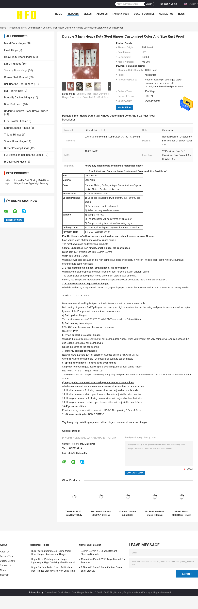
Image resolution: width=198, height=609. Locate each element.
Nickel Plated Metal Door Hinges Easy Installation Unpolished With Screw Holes (181, 513)
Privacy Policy (36, 592)
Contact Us (166, 14)
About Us (102, 14)
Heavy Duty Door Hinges (18, 57)
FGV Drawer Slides (15, 121)
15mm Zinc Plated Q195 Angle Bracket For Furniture (103, 561)
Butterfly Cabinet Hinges (18, 97)
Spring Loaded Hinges (17, 127)
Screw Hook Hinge (15, 141)
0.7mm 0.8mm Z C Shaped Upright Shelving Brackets (99, 553)
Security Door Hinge (15, 70)
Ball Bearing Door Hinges (18, 84)
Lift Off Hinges (12, 63)
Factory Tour (121, 14)
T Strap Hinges (12, 134)
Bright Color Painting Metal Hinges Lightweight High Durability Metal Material (53, 561)
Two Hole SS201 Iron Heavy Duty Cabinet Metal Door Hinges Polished (73, 513)
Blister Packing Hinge (16, 148)
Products (73, 14)
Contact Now (124, 107)
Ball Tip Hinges (13, 90)
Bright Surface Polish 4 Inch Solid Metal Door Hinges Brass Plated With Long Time (53, 569)
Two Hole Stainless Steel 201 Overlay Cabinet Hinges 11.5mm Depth (101, 513)
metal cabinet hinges (104, 422)
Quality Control (144, 14)
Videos (88, 14)
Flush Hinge (11, 50)
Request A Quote (168, 3)
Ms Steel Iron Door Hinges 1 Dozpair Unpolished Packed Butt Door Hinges (155, 513)
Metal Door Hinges (30, 27)
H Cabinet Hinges (14, 161)
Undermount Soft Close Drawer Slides (26, 111)
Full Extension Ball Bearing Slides (23, 154)
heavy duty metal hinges (79, 422)
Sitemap (4, 574)
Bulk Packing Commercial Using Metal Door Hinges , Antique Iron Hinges (51, 553)
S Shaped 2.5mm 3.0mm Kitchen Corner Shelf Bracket (102, 569)
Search (149, 4)
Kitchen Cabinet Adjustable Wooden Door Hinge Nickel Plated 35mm (127, 513)
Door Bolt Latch (13, 104)
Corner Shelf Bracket (16, 77)
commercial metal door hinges (131, 422)
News (181, 14)
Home (58, 14)
